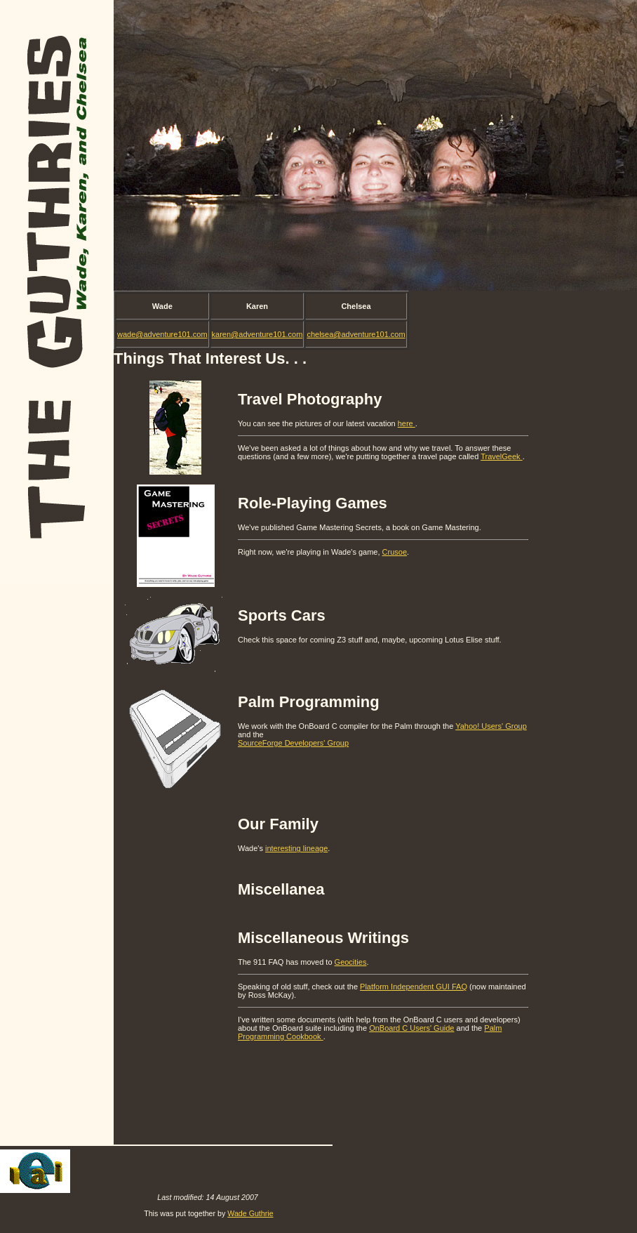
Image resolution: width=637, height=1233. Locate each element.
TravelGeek (502, 456)
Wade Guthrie (250, 1213)
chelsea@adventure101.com (356, 334)
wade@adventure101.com (162, 334)
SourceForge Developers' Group (293, 743)
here (406, 423)
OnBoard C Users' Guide (411, 1028)
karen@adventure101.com (257, 334)
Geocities (351, 962)
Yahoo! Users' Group (491, 726)
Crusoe (394, 552)
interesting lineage (296, 848)
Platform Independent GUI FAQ (413, 986)
